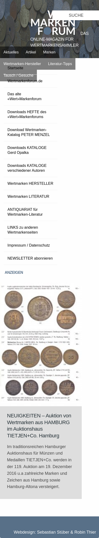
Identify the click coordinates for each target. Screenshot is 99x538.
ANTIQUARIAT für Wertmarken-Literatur (25, 212)
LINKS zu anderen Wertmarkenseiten (22, 229)
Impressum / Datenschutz (28, 245)
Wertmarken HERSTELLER (30, 183)
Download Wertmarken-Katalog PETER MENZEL (28, 132)
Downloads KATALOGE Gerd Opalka (26, 150)
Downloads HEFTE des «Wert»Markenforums (26, 114)
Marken (49, 52)
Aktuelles (11, 52)
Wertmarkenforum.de (24, 81)
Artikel (31, 52)
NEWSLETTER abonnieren (30, 258)
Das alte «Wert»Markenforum (24, 96)
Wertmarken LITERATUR (28, 196)
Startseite (15, 68)
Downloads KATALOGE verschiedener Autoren (26, 168)
